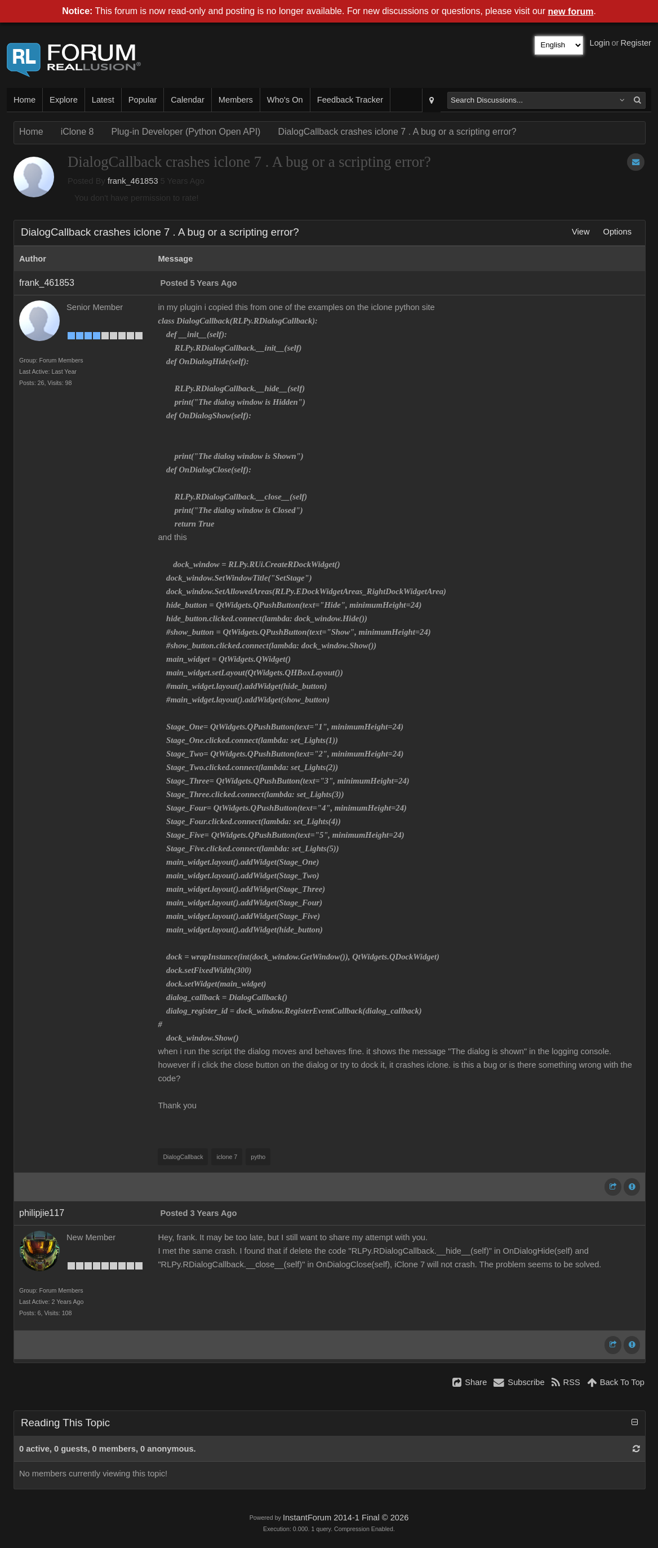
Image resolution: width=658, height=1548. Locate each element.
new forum (571, 11)
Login (600, 42)
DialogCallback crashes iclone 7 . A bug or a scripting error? (397, 131)
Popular (143, 100)
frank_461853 (133, 180)
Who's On (285, 100)
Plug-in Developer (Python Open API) (185, 131)
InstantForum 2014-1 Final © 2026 (345, 1517)
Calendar (187, 100)
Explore (64, 100)
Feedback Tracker (350, 100)
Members (236, 100)
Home (24, 100)
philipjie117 (41, 1213)
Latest (103, 100)
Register (635, 42)
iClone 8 (77, 131)
